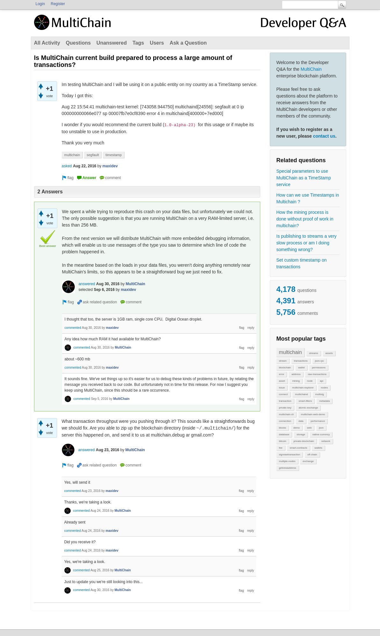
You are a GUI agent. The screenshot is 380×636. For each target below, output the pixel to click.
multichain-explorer (303, 387)
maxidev (110, 166)
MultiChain (311, 69)
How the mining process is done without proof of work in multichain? (304, 219)
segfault (93, 155)
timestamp (113, 155)
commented (73, 327)
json (321, 427)
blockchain (285, 367)
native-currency (321, 434)
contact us (324, 136)
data (301, 421)
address (295, 374)
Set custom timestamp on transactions (301, 263)
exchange (308, 461)
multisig (319, 394)
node (310, 380)
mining (296, 380)
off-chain (312, 454)
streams (313, 353)
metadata (324, 401)
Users (157, 43)
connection (285, 421)
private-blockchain (303, 441)
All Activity (47, 43)
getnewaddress (287, 467)
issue (282, 387)
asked (67, 166)
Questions (78, 43)
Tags (138, 43)
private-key (285, 407)
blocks (282, 427)
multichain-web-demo (313, 414)
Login (40, 4)
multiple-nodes (287, 461)
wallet (301, 367)
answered (86, 284)
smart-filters (305, 401)
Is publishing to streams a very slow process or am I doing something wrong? (306, 243)
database (284, 434)
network (325, 441)
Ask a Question (188, 43)
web (309, 427)
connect (283, 394)
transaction (285, 401)
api (321, 380)
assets (329, 353)
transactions (301, 360)
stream (283, 360)
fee (281, 447)
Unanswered (112, 43)
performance (318, 421)
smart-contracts (298, 447)
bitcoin (282, 441)
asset (282, 380)
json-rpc (319, 360)
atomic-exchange (308, 407)
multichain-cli (286, 414)
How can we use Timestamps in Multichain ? (307, 198)
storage (301, 434)
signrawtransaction (289, 454)
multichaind (301, 394)
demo (296, 427)
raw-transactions (317, 374)
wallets (318, 447)
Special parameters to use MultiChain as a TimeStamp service (303, 178)
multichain (290, 352)
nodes (324, 387)
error (281, 374)
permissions (319, 367)
